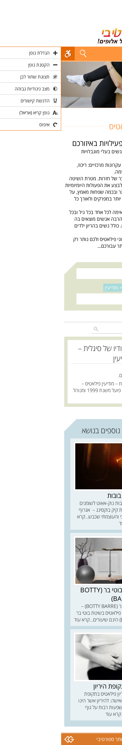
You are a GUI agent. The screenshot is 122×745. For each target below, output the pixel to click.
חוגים (114, 111)
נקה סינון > (62, 287)
